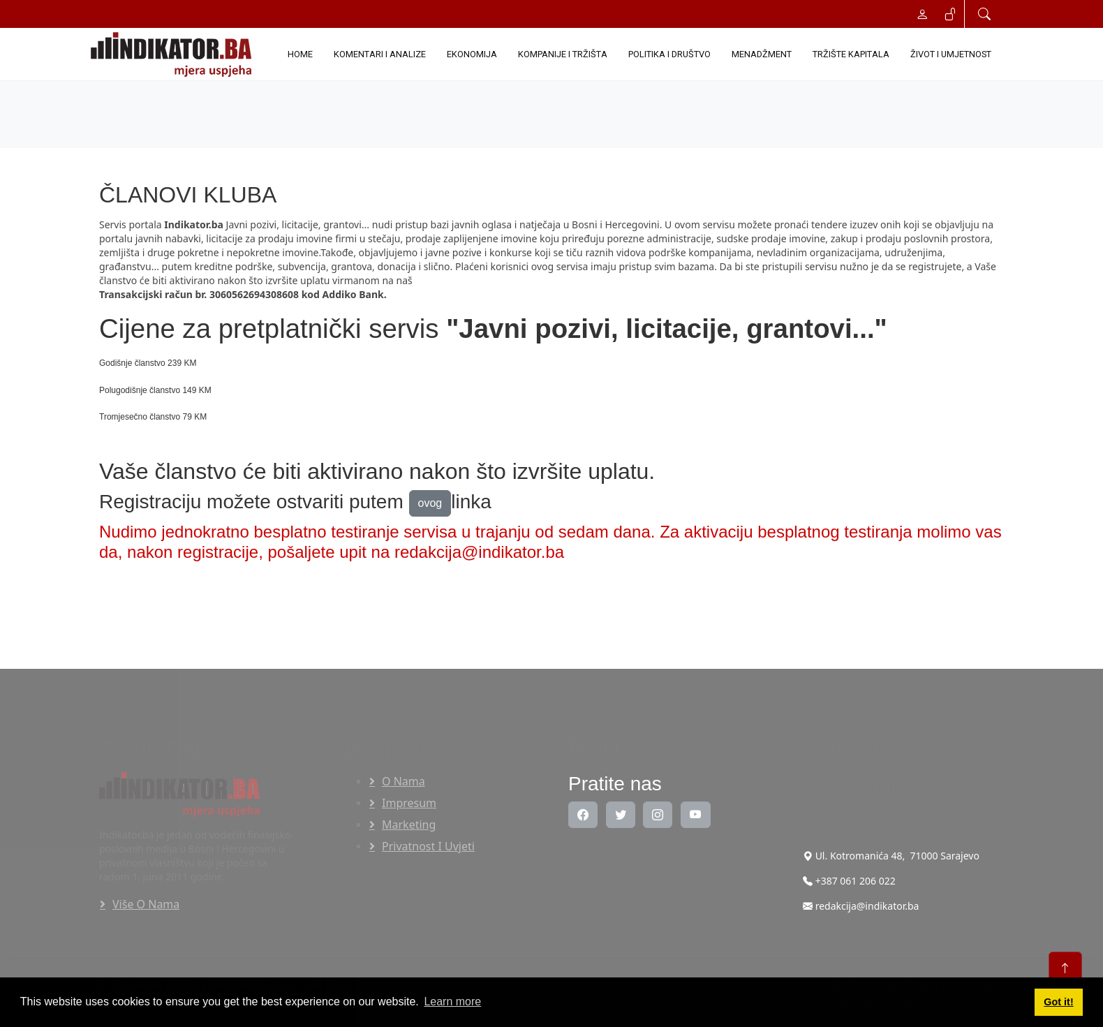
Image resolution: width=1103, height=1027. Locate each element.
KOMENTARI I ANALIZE (380, 54)
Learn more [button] (452, 1001)
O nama (403, 781)
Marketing (409, 824)
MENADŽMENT (762, 54)
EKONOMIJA (472, 54)
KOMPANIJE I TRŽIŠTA (562, 54)
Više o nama (145, 904)
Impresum (409, 803)
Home (300, 54)
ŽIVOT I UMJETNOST (950, 54)
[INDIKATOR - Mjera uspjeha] (174, 54)
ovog (430, 503)
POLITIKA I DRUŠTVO (669, 54)
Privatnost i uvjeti (428, 846)
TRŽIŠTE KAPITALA (851, 54)
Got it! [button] (1058, 1001)
